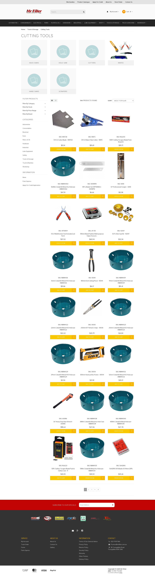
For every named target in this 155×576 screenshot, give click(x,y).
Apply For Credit (98, 2)
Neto (121, 572)
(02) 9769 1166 (114, 541)
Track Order (25, 544)
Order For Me (60, 149)
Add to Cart (90, 149)
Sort (109, 100)
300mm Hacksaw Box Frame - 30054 (92, 375)
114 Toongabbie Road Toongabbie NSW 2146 (116, 548)
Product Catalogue (84, 2)
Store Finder (118, 2)
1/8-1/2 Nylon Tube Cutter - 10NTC (92, 140)
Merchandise (70, 2)
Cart (127, 11)
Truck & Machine (129, 23)
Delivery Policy (83, 559)
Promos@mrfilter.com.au (117, 544)
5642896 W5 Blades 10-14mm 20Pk (120, 469)
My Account (112, 11)
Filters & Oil (56, 23)
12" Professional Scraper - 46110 (121, 187)
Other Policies (83, 556)
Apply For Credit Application (31, 185)
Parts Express (27, 181)
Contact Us (128, 2)
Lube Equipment (90, 23)
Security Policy (83, 550)
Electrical (38, 23)
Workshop (141, 23)
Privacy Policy (83, 544)
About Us (109, 2)
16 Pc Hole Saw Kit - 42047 (120, 234)
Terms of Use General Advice (88, 541)
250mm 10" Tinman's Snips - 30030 (92, 328)
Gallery (52, 547)
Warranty (82, 553)
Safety (102, 23)
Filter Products (30, 99)
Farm (46, 23)
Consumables (26, 23)
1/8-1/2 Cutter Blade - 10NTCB (63, 140)
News (24, 177)
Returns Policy (83, 547)
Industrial (78, 23)
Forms (23, 547)
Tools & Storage (113, 23)
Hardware (67, 23)
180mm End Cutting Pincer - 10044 (92, 281)
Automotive (14, 23)
